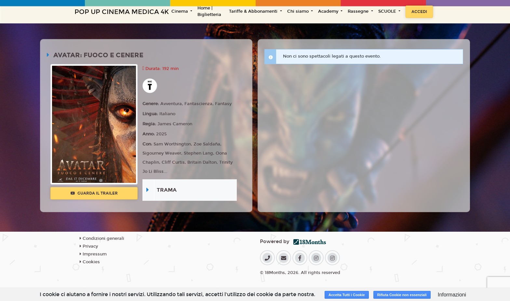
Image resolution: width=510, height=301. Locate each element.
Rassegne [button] (359, 11)
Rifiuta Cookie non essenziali (402, 295)
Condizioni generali (102, 238)
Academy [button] (329, 11)
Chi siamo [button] (298, 11)
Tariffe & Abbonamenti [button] (254, 11)
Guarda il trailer (94, 193)
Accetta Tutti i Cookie (347, 295)
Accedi (419, 11)
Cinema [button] (180, 11)
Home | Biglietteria (209, 11)
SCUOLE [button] (387, 11)
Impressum (93, 254)
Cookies (90, 262)
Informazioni (452, 294)
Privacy (89, 246)
